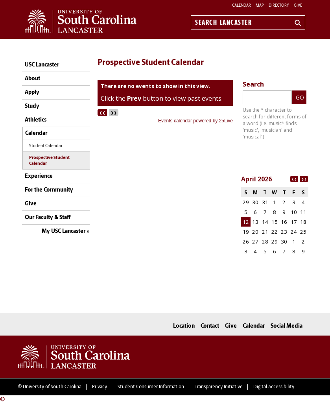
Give (298, 6)
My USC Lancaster (63, 231)
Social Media (286, 326)
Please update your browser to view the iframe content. (165, 102)
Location (184, 326)
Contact (210, 326)
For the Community (49, 190)
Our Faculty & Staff (47, 218)
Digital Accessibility (273, 387)
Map (260, 6)
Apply (32, 93)
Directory (279, 6)
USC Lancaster (42, 65)
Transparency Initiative (219, 387)
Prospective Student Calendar (49, 161)
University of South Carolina (52, 387)
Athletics (35, 120)
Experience (39, 176)
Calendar (241, 6)
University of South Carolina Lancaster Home (80, 21)
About (32, 79)
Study (32, 106)
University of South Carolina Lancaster (74, 357)
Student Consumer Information (151, 387)
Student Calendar (46, 146)
